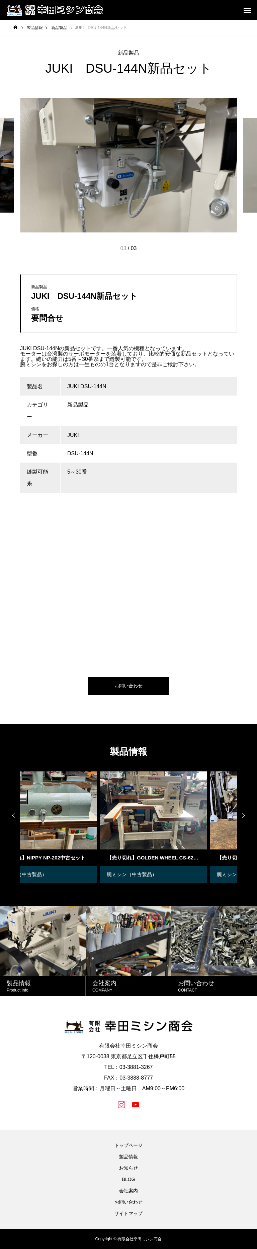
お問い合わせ (128, 1202)
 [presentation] (247, 815)
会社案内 (128, 1190)
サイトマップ (128, 1213)
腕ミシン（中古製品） (163, 874)
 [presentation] (10, 815)
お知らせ (128, 1168)
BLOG (128, 1179)
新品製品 (128, 53)
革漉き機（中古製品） (53, 874)
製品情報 (128, 1156)
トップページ (128, 1145)
